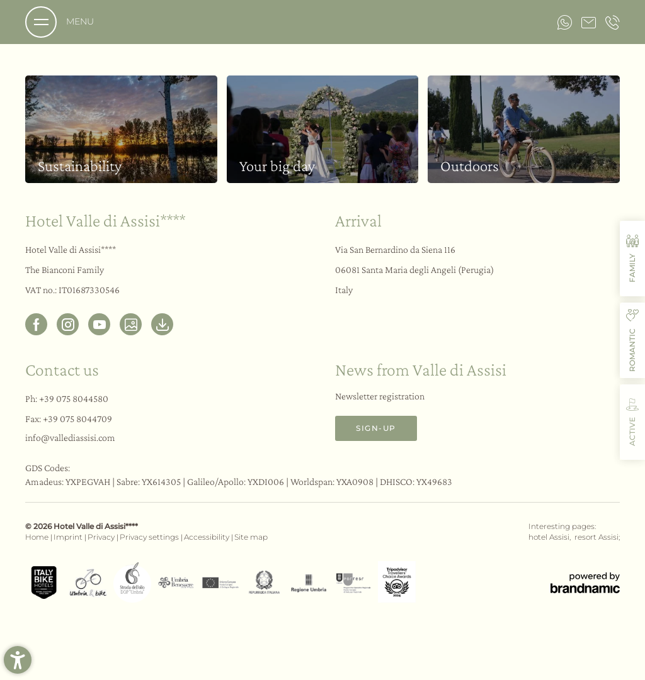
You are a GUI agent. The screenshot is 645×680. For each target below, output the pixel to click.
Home (37, 537)
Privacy (102, 537)
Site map (251, 537)
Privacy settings (150, 537)
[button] (17, 660)
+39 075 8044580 (73, 398)
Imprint (69, 537)
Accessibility (207, 537)
